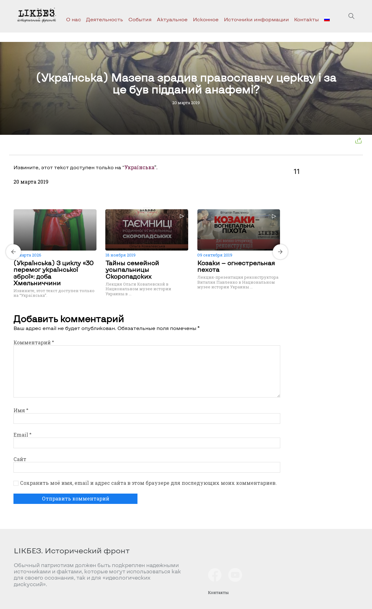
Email (22, 434)
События (140, 19)
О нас (73, 19)
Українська (139, 167)
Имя (20, 410)
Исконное (206, 19)
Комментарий (33, 342)
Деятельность (104, 19)
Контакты (306, 19)
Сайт (19, 459)
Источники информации (256, 19)
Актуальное (172, 19)
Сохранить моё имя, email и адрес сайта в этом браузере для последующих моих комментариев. (148, 483)
